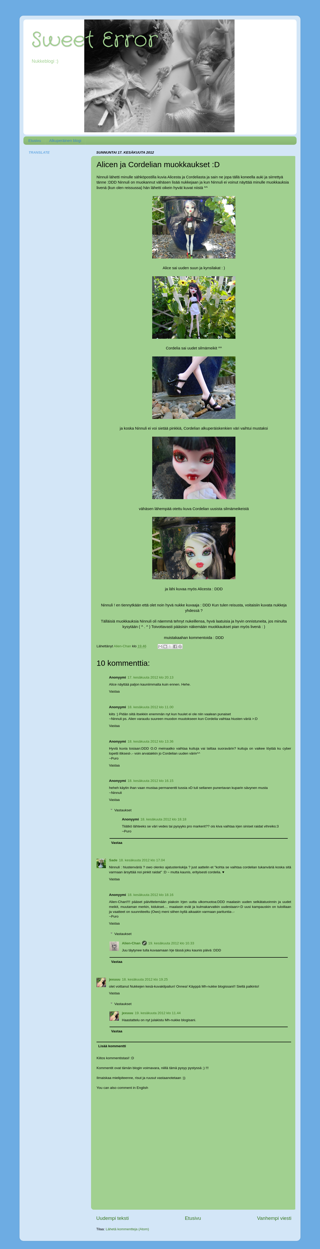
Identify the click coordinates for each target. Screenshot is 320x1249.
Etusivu (34, 140)
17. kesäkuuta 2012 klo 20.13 (150, 677)
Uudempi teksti (112, 1218)
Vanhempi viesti (274, 1218)
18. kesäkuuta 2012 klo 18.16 (150, 895)
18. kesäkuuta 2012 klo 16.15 (150, 781)
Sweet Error (94, 40)
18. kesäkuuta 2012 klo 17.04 (142, 860)
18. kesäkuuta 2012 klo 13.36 (150, 741)
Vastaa (114, 691)
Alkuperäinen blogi (65, 140)
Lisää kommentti (112, 1046)
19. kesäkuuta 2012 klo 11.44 (158, 1013)
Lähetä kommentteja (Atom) (127, 1229)
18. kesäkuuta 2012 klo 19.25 (145, 979)
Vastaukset (123, 810)
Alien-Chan (131, 943)
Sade (113, 860)
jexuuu (114, 979)
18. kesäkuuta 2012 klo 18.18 (163, 819)
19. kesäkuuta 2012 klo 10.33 (171, 943)
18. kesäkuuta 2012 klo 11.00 (150, 707)
